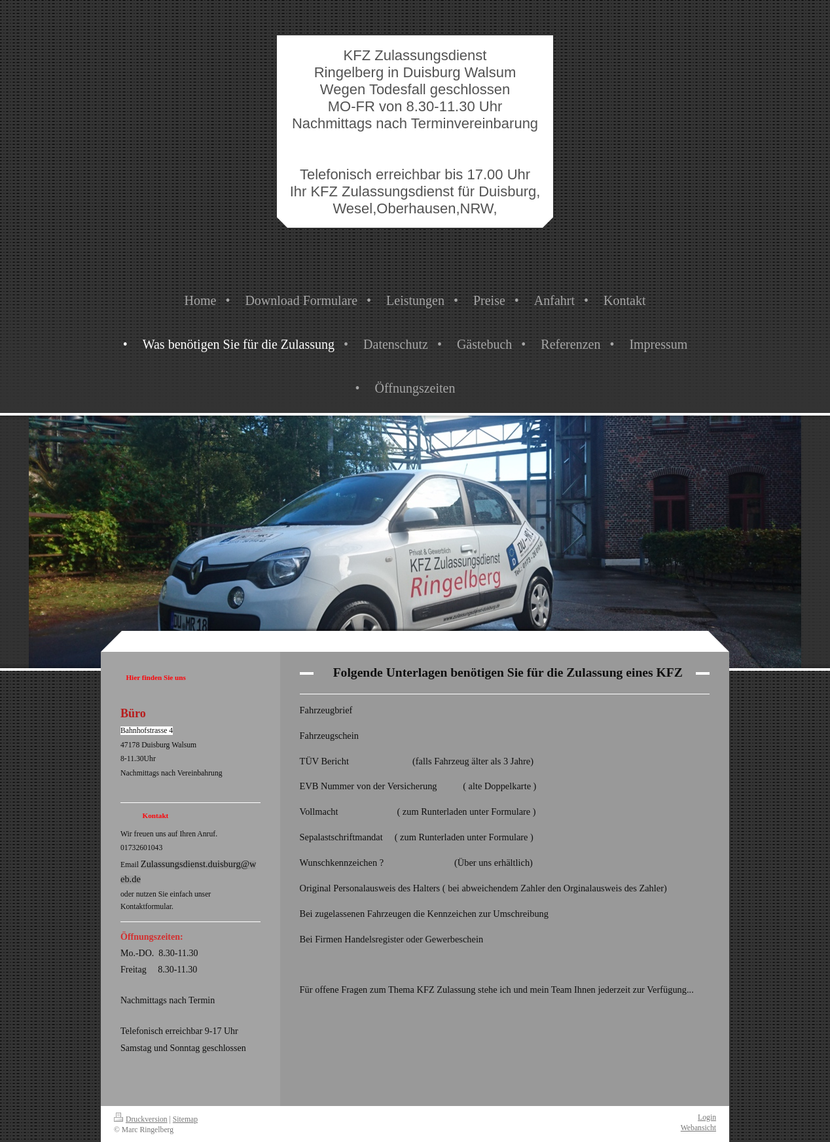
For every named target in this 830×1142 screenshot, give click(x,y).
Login (707, 1117)
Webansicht (698, 1128)
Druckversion (141, 1119)
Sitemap (185, 1119)
